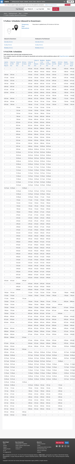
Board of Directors (41, 443)
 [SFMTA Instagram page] (65, 446)
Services (5, 445)
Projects (5, 447)
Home (5, 14)
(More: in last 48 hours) (51, 5)
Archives (39, 452)
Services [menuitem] (32, 2)
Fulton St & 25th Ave (12, 64)
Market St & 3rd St (66, 64)
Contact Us (18, 448)
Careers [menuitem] (45, 2)
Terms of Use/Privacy (41, 450)
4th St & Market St (60, 64)
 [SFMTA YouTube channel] (56, 446)
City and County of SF (42, 448)
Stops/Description (64, 57)
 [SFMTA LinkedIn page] (68, 446)
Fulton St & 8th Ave (18, 64)
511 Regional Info (7, 452)
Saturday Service (8, 42)
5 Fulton (26, 14)
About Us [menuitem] (40, 2)
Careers (38, 445)
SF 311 (4, 450)
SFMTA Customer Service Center (23, 445)
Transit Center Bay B (71, 64)
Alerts (6, 5)
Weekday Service (8, 48)
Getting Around (13, 14)
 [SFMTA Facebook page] (59, 446)
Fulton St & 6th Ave (30, 64)
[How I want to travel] (49, 10)
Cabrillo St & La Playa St (6, 64)
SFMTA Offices (19, 447)
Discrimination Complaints (21, 443)
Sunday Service (8, 45)
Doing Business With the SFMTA (44, 447)
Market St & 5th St (54, 64)
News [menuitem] (36, 2)
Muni (20, 14)
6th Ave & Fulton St (24, 64)
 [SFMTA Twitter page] (62, 446)
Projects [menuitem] (23, 2)
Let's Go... (55, 9)
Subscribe (67, 5)
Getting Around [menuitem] (17, 2)
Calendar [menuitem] (28, 2)
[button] (70, 2)
